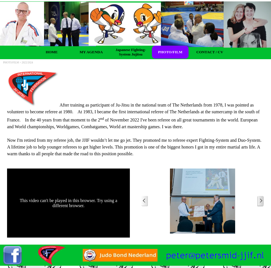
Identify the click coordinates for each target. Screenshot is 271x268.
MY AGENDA (91, 52)
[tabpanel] (135, 113)
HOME (52, 52)
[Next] (260, 201)
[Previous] (144, 201)
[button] (215, 252)
